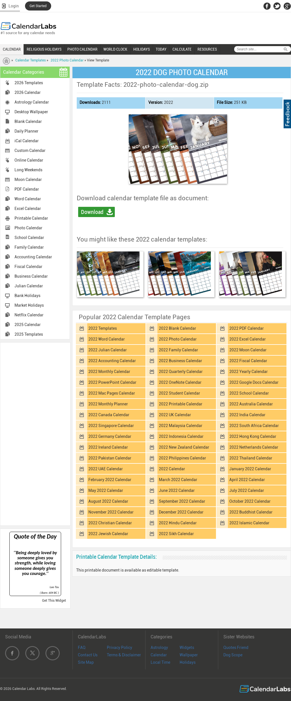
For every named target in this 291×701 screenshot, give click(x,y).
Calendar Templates (30, 60)
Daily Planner (26, 131)
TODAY (161, 49)
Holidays (188, 662)
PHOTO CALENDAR (82, 49)
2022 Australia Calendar (251, 404)
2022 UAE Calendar (105, 469)
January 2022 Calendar (250, 469)
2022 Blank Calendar (177, 328)
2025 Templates (28, 334)
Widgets (187, 647)
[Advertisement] (35, 433)
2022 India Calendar (247, 415)
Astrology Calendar (31, 102)
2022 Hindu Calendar (178, 523)
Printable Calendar (31, 218)
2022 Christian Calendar (110, 523)
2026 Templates (28, 83)
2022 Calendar (172, 469)
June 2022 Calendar (177, 490)
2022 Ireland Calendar (108, 447)
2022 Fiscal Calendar (248, 360)
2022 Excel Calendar (247, 339)
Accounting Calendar (33, 257)
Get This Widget (54, 601)
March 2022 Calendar (178, 479)
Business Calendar (31, 276)
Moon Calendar (28, 179)
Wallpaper (189, 655)
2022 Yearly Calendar (248, 371)
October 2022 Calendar (250, 501)
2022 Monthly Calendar (109, 371)
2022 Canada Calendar (108, 415)
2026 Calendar (27, 92)
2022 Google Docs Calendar (253, 382)
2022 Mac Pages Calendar (111, 393)
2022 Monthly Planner (108, 404)
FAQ (82, 647)
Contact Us (87, 655)
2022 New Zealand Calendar (184, 447)
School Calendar (29, 237)
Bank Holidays (27, 295)
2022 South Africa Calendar (254, 425)
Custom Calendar (29, 150)
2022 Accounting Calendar (112, 360)
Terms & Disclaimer (124, 655)
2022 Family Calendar (178, 350)
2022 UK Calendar (175, 415)
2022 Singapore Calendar (111, 425)
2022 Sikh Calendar (176, 533)
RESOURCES (207, 49)
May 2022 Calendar (105, 490)
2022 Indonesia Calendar (181, 436)
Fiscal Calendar (28, 266)
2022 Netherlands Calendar (253, 447)
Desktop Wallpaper (31, 112)
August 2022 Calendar (108, 501)
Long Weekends (28, 170)
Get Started (38, 6)
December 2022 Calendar (181, 512)
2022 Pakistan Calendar (109, 458)
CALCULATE (182, 49)
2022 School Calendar (249, 393)
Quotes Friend (235, 647)
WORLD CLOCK (115, 49)
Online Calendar (28, 160)
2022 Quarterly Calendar (181, 371)
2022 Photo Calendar (67, 60)
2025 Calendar (27, 324)
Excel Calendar (27, 208)
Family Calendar (29, 247)
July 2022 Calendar (246, 490)
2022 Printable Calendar (180, 404)
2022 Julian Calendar (107, 350)
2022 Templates (102, 328)
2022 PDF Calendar (246, 328)
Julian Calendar (28, 286)
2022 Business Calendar (180, 360)
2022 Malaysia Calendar (180, 425)
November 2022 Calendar (111, 512)
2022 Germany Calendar (109, 436)
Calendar (159, 655)
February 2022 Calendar (109, 479)
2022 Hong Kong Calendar (252, 436)
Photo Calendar (28, 228)
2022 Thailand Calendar (250, 458)
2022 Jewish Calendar (108, 533)
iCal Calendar (26, 141)
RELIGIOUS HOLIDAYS (44, 49)
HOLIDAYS (141, 49)
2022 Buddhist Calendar (251, 512)
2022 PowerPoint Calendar (112, 382)
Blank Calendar (28, 121)
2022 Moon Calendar (248, 350)
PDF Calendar (26, 189)
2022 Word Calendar (106, 339)
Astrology (159, 647)
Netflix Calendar (28, 315)
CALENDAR (12, 49)
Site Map (86, 662)
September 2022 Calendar (182, 501)
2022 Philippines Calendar (182, 458)
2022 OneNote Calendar (180, 382)
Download (92, 212)
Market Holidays (29, 305)
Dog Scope (232, 655)
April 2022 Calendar (247, 479)
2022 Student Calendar (179, 393)
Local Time (160, 662)
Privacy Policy (119, 647)
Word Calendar (27, 199)
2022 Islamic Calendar (249, 523)
